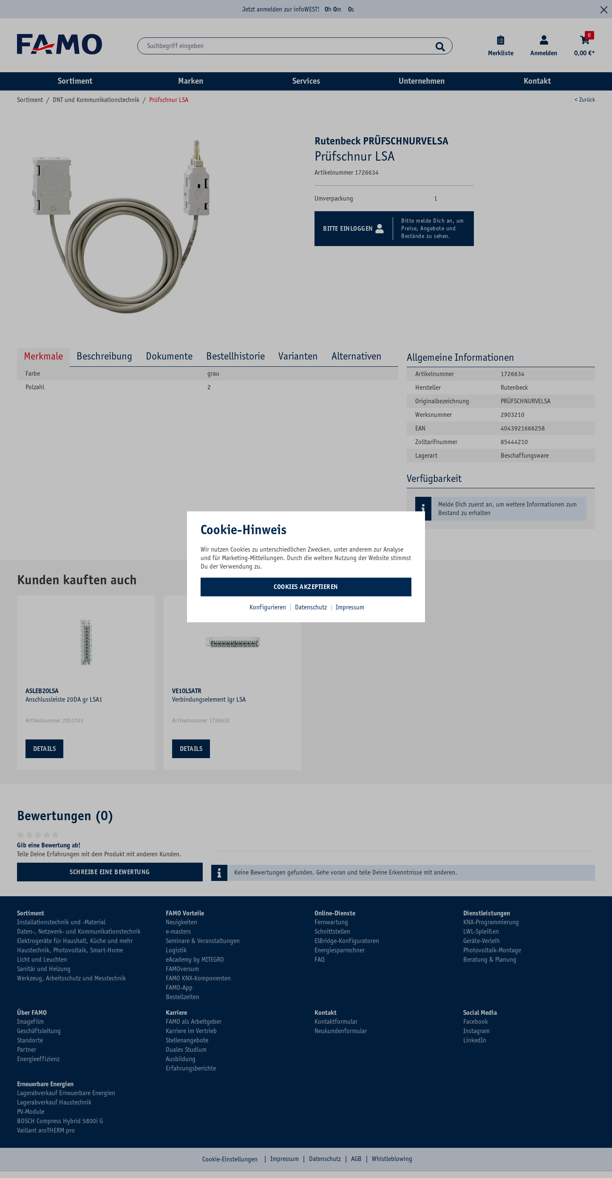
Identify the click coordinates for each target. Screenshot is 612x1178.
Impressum (350, 607)
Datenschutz (312, 607)
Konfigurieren (267, 607)
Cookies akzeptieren (306, 587)
